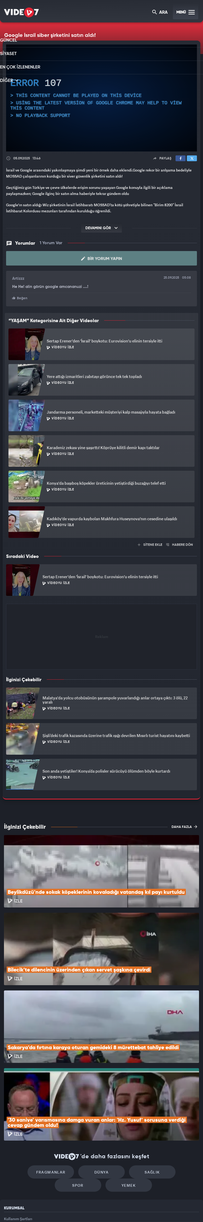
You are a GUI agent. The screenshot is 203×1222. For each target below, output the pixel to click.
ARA (160, 13)
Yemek (103, 1115)
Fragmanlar (33, 1099)
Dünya (79, 1099)
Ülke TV (99, 1209)
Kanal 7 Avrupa (79, 1209)
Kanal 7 (35, 1209)
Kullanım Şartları (18, 1148)
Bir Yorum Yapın (101, 258)
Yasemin (161, 1209)
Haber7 (128, 1209)
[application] (101, 98)
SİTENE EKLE (150, 544)
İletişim (10, 1172)
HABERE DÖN (179, 544)
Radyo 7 (57, 1209)
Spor (169, 1099)
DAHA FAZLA (184, 825)
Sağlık (124, 1099)
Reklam (10, 1161)
